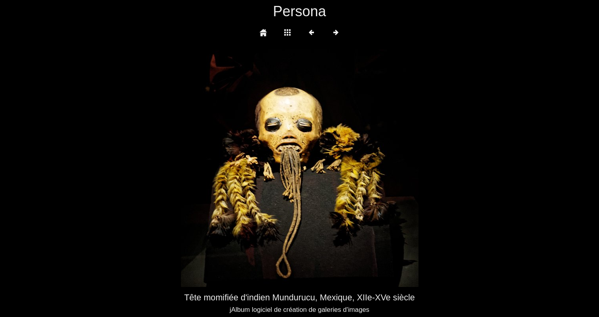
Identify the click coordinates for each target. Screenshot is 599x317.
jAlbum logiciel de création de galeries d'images (299, 309)
